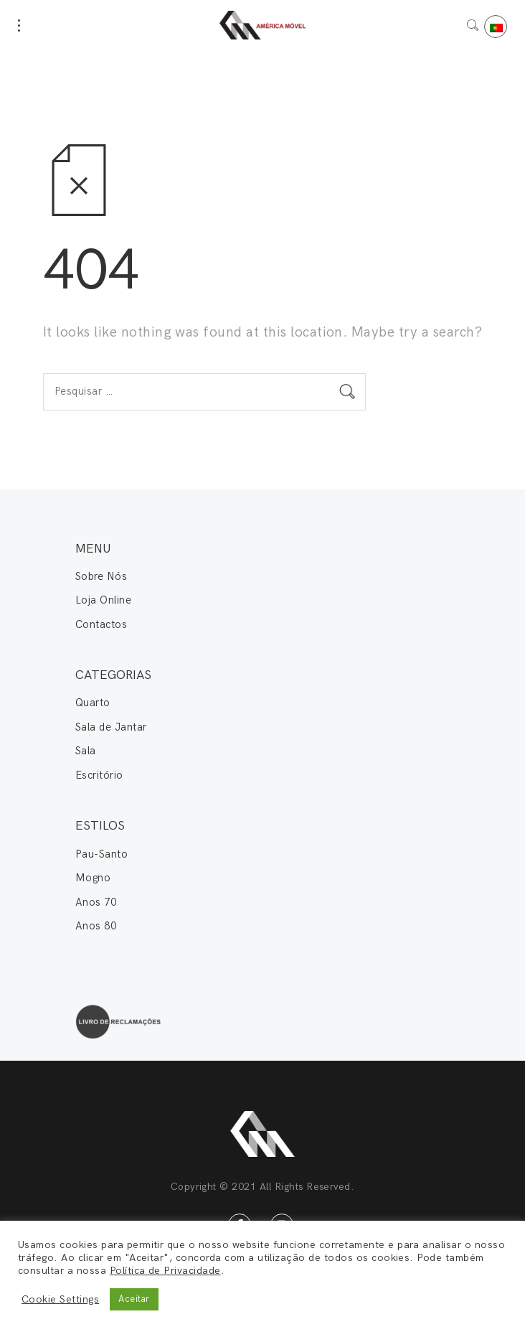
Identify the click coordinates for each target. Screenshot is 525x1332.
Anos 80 (95, 925)
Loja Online (103, 600)
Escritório (99, 775)
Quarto (92, 702)
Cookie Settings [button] (60, 1299)
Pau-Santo (101, 854)
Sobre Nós (101, 576)
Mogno (92, 877)
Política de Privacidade (165, 1271)
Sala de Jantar (111, 727)
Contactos (101, 624)
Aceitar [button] (133, 1299)
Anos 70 (95, 902)
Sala (85, 750)
